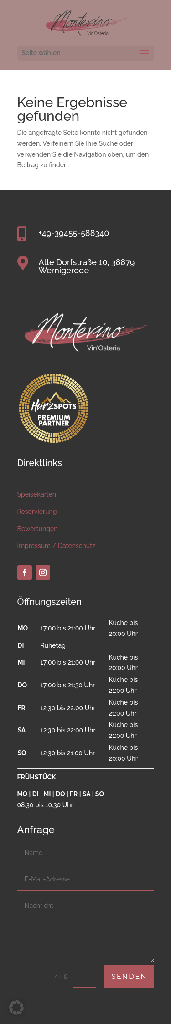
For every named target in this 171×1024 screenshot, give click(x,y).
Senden (129, 976)
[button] (16, 1007)
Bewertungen (37, 528)
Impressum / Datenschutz (56, 545)
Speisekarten (37, 494)
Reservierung (37, 511)
